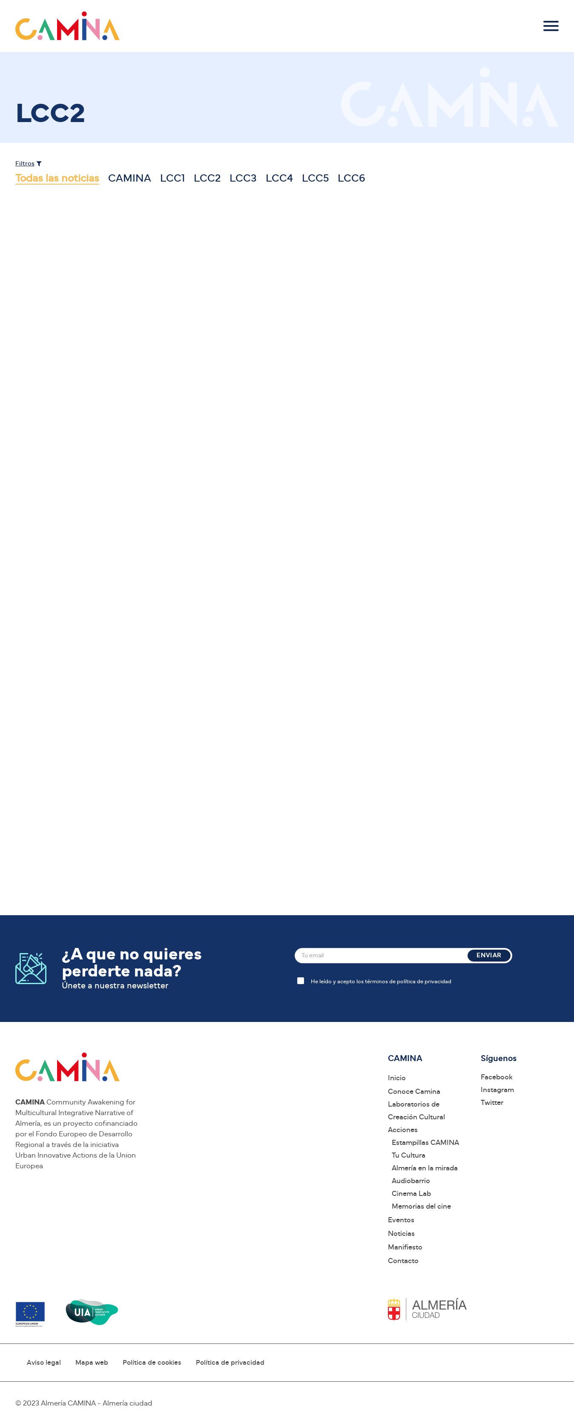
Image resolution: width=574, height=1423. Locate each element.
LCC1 (172, 178)
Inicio (397, 1077)
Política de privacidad (230, 1362)
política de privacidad (424, 982)
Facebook (497, 1077)
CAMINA (129, 178)
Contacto (403, 1260)
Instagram (497, 1089)
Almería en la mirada (425, 1168)
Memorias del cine (421, 1206)
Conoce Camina (414, 1091)
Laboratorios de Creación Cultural (416, 1111)
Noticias (401, 1233)
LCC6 (351, 178)
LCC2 (207, 178)
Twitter (492, 1102)
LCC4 (279, 178)
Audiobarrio (411, 1180)
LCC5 (315, 178)
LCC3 (243, 178)
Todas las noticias (57, 178)
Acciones (403, 1129)
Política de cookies (152, 1362)
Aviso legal (44, 1362)
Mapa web (91, 1362)
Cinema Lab (411, 1193)
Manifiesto (405, 1247)
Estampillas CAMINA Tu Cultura (425, 1149)
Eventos (401, 1220)
